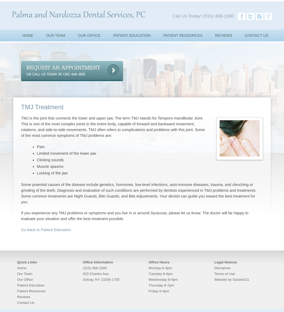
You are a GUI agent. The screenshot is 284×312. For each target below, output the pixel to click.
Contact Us (25, 303)
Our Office (25, 280)
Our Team (24, 274)
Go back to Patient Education (46, 230)
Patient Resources (31, 291)
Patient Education (30, 285)
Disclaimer (222, 268)
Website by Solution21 (231, 280)
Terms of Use (224, 274)
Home (22, 268)
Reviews (23, 297)
